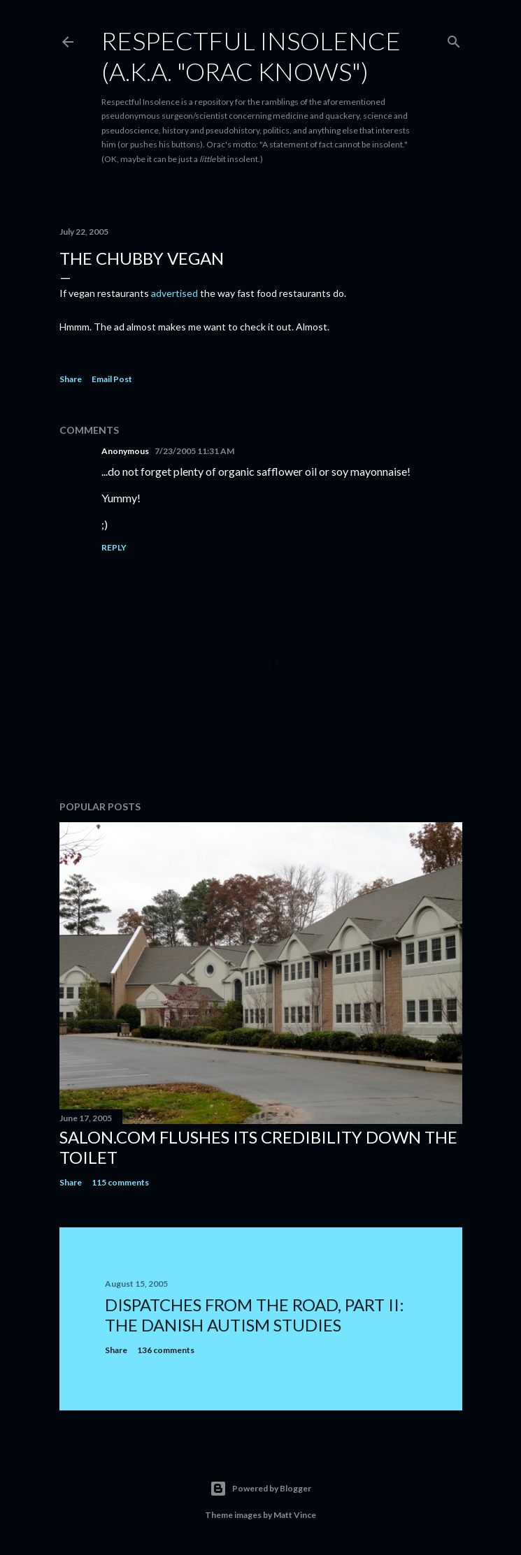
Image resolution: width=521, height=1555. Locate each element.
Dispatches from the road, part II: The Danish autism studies (254, 1314)
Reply (114, 547)
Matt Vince (294, 1515)
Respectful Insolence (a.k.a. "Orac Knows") (251, 56)
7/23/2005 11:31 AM (194, 451)
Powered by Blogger (260, 1488)
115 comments (120, 1182)
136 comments (165, 1350)
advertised (174, 293)
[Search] (453, 38)
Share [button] (70, 379)
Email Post (112, 379)
